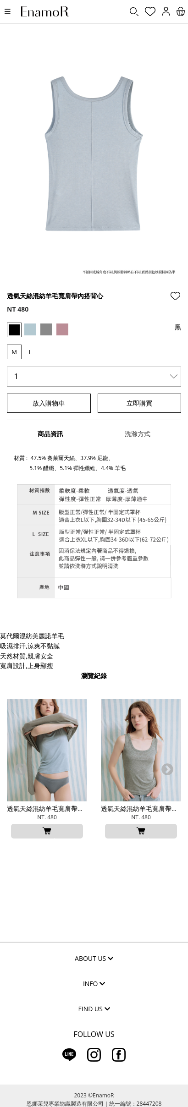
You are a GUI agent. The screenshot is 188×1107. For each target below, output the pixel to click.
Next (167, 769)
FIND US (94, 1008)
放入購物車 (49, 403)
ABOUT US (94, 958)
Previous (21, 769)
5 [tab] (121, 277)
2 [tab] (80, 277)
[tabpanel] (94, 161)
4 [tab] (107, 277)
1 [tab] (66, 277)
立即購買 (139, 403)
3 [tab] (94, 277)
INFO (94, 983)
